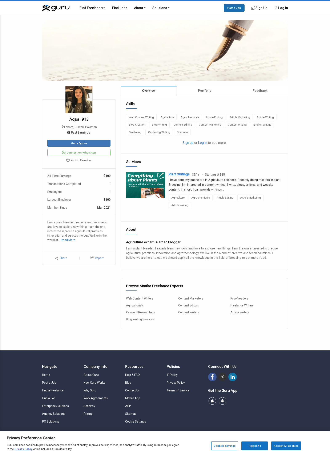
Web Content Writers (139, 298)
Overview (149, 91)
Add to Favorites (79, 160)
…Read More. (67, 240)
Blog (128, 382)
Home (46, 374)
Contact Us (132, 390)
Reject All (255, 445)
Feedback (260, 91)
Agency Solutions (53, 413)
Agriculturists (135, 305)
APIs (128, 406)
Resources (134, 366)
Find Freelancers (92, 8)
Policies (173, 366)
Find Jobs (119, 8)
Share (61, 258)
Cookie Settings (135, 421)
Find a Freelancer (53, 390)
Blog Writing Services (140, 319)
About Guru (91, 374)
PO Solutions (50, 421)
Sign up (187, 143)
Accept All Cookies (286, 445)
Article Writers (239, 312)
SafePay (89, 406)
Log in (202, 143)
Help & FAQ (132, 374)
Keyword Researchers (140, 312)
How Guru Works (94, 382)
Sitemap (131, 413)
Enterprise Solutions (55, 406)
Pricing (88, 413)
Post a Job (234, 7)
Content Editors (188, 305)
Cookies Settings (225, 445)
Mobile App (132, 398)
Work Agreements (96, 398)
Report (97, 258)
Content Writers (188, 312)
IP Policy (172, 374)
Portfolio (204, 91)
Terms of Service (178, 390)
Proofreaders (239, 298)
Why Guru (90, 390)
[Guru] (55, 8)
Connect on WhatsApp (79, 152)
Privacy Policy (176, 382)
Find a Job (49, 398)
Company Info (96, 366)
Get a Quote (79, 143)
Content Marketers (190, 298)
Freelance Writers (242, 305)
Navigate (49, 366)
